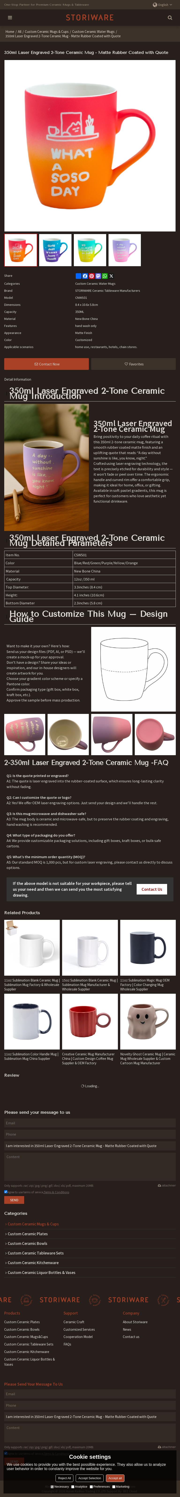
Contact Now (49, 364)
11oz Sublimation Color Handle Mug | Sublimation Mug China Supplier (31, 1056)
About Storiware (135, 1321)
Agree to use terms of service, (36, 1192)
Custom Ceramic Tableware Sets (28, 1344)
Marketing (120, 1486)
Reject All (64, 1478)
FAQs (67, 1344)
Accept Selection (89, 1478)
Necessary (60, 1486)
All (19, 31)
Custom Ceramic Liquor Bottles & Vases (29, 1361)
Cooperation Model (78, 1336)
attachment (166, 1185)
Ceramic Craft (74, 1321)
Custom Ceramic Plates (22, 1321)
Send (14, 1200)
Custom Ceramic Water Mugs (93, 31)
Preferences (100, 1486)
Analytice (79, 1486)
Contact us (131, 1336)
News (127, 1329)
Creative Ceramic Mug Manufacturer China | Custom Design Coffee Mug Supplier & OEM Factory (88, 1058)
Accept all (115, 1478)
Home (9, 31)
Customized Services (79, 1329)
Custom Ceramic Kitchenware (26, 1351)
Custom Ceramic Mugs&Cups (26, 1336)
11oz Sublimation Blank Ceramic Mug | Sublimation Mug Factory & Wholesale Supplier (32, 984)
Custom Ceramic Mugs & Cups (47, 31)
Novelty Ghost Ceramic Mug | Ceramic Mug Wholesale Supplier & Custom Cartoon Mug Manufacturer (147, 1058)
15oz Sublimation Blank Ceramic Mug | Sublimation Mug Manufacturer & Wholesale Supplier (90, 984)
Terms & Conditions (56, 1192)
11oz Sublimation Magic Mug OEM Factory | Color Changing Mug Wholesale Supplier (144, 984)
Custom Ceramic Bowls (22, 1329)
